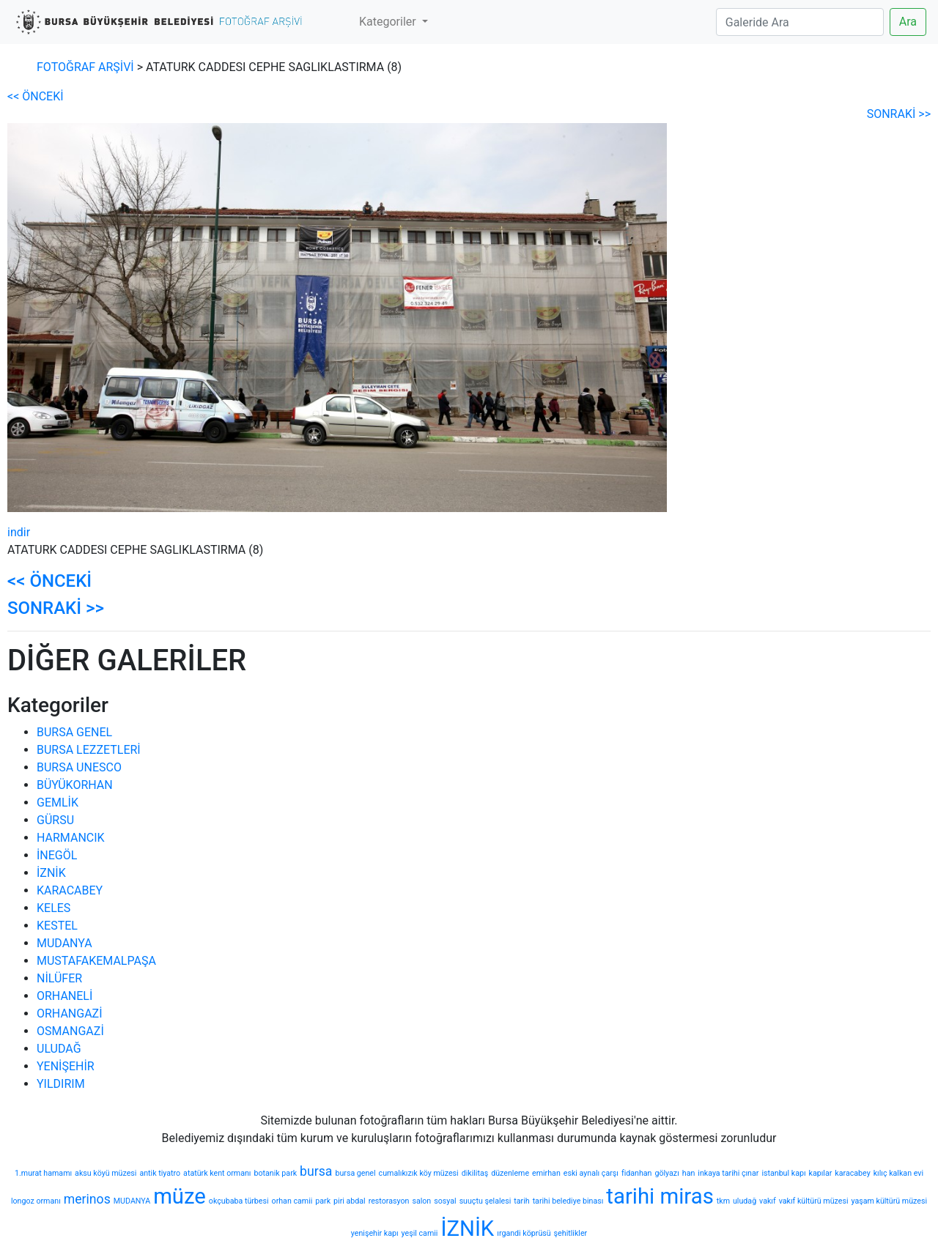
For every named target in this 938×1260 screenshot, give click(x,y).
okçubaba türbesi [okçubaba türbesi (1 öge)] (239, 1201)
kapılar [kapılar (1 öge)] (820, 1173)
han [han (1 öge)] (688, 1173)
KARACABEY (70, 890)
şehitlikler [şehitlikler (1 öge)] (571, 1233)
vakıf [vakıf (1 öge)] (767, 1201)
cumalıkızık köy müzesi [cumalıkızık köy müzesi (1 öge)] (419, 1173)
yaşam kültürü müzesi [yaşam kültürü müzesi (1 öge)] (889, 1201)
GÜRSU (55, 820)
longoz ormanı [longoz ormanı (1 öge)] (36, 1201)
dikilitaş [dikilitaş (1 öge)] (475, 1173)
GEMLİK (57, 802)
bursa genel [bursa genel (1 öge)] (355, 1173)
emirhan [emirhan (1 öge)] (546, 1173)
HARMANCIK (71, 838)
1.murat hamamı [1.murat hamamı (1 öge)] (43, 1173)
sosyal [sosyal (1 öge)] (445, 1201)
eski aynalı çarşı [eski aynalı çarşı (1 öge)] (591, 1173)
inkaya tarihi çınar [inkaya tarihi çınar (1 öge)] (728, 1173)
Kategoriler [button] (389, 22)
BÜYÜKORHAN (75, 785)
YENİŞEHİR (66, 1066)
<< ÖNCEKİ (35, 96)
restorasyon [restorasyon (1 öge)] (389, 1201)
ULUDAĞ (59, 1049)
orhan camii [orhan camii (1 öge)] (292, 1201)
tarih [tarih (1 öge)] (521, 1201)
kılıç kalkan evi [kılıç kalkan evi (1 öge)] (898, 1173)
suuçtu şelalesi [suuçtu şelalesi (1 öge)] (485, 1201)
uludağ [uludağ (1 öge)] (744, 1201)
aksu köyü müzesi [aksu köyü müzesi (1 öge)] (105, 1173)
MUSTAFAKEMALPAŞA (96, 961)
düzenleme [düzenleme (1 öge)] (510, 1173)
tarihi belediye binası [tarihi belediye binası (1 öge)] (568, 1201)
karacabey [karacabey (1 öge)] (852, 1173)
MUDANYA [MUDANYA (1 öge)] (132, 1201)
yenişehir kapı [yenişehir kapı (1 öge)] (375, 1233)
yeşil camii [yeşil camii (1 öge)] (420, 1233)
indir (18, 532)
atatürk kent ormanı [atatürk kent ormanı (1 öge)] (217, 1173)
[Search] (800, 22)
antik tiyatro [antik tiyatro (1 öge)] (159, 1173)
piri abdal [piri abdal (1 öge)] (349, 1201)
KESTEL (57, 926)
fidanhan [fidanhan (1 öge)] (636, 1173)
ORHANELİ (64, 996)
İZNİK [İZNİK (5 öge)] (467, 1228)
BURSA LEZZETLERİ (89, 750)
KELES (53, 908)
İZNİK (51, 873)
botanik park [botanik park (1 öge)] (275, 1173)
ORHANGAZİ (70, 1013)
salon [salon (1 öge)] (421, 1201)
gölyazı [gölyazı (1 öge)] (666, 1173)
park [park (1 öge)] (322, 1201)
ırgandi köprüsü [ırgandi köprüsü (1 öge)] (523, 1233)
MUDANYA (64, 943)
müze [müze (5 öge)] (179, 1196)
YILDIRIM (61, 1084)
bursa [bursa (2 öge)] (316, 1171)
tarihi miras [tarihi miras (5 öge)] (659, 1196)
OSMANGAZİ (70, 1031)
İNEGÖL (57, 855)
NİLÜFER (59, 978)
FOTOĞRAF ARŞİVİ (85, 67)
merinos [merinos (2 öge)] (87, 1199)
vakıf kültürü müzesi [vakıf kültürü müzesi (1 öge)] (814, 1201)
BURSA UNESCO (79, 767)
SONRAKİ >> (899, 114)
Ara (908, 22)
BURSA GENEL (74, 732)
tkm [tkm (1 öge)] (723, 1201)
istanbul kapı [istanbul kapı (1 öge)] (783, 1173)
